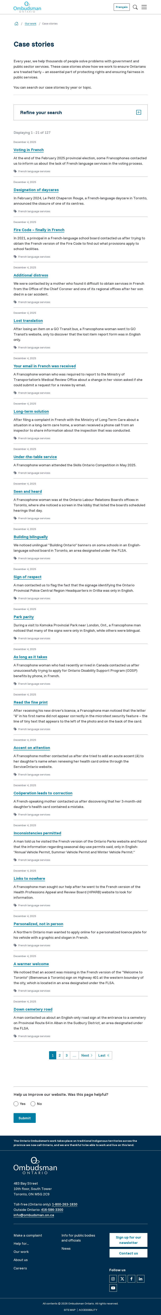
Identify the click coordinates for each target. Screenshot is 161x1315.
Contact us (128, 1253)
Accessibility (88, 1310)
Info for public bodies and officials (78, 1238)
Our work (30, 23)
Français (121, 7)
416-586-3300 (52, 1209)
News (66, 1248)
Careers (20, 1268)
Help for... (21, 1243)
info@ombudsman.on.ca (34, 1215)
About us (21, 1259)
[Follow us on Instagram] (113, 1279)
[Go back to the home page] (16, 23)
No (39, 1103)
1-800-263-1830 (64, 1204)
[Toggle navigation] (144, 7)
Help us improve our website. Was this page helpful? (61, 1094)
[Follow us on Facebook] (131, 1279)
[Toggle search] (135, 7)
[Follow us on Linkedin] (140, 1279)
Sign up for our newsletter (128, 1240)
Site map (70, 1310)
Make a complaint (28, 1235)
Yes (23, 1103)
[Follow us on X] (122, 1279)
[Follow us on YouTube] (113, 1288)
